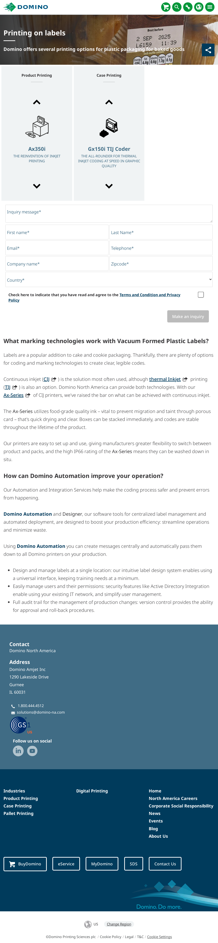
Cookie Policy (110, 936)
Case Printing (18, 806)
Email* (13, 248)
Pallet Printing (18, 813)
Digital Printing (92, 791)
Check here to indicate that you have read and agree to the (94, 297)
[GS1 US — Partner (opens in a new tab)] (25, 724)
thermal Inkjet (165, 379)
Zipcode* (120, 264)
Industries (14, 791)
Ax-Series (14, 395)
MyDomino (102, 864)
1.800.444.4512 (31, 705)
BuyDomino (25, 864)
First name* (18, 232)
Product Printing (21, 798)
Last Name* (122, 232)
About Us (158, 836)
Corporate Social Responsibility (181, 806)
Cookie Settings (159, 936)
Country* (16, 280)
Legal (129, 936)
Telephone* (122, 248)
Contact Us (165, 864)
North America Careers (173, 798)
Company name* (23, 264)
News (154, 813)
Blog (153, 828)
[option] (37, 145)
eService (66, 864)
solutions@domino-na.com (41, 712)
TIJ (8, 387)
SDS (134, 864)
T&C (140, 936)
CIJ (47, 379)
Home (155, 791)
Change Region (119, 924)
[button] (37, 102)
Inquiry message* (24, 212)
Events (156, 821)
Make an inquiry (188, 316)
